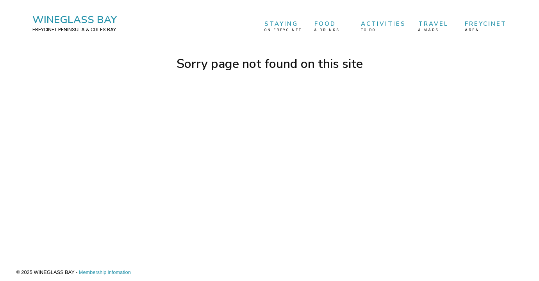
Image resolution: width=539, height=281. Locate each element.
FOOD (331, 26)
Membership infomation (105, 272)
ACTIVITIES (383, 26)
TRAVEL (435, 26)
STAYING (283, 26)
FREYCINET (486, 26)
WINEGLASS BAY (74, 23)
